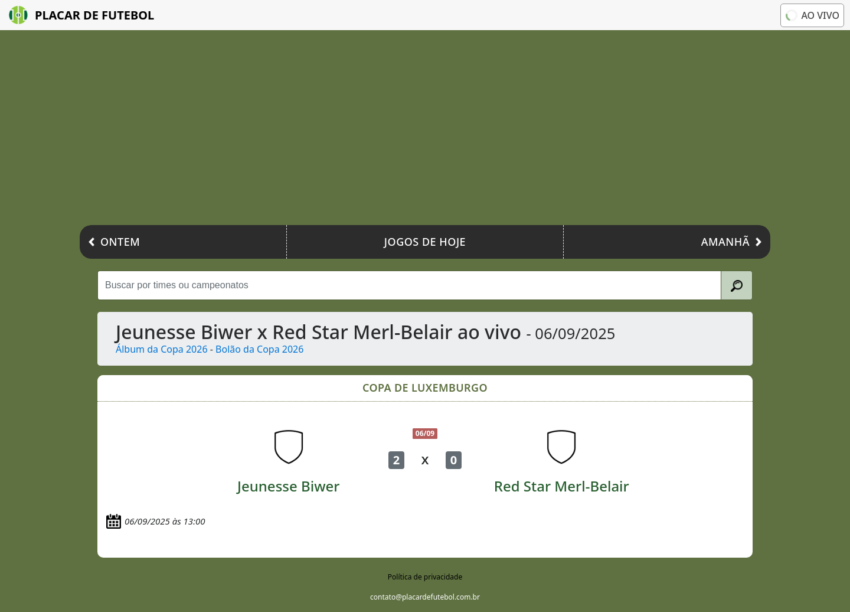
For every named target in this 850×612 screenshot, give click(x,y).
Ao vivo (811, 14)
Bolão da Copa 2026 (259, 349)
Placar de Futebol (81, 15)
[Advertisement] (425, 130)
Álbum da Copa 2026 (162, 349)
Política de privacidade (425, 577)
